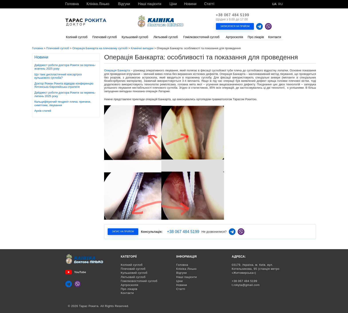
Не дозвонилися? (214, 231)
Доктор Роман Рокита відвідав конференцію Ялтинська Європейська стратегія (63, 85)
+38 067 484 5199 (232, 15)
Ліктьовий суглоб (133, 277)
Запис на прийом (123, 231)
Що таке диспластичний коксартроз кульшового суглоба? (58, 76)
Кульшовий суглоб (134, 272)
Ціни (173, 4)
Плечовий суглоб (133, 268)
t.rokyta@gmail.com (246, 285)
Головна (72, 4)
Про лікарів (129, 289)
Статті (209, 4)
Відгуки (124, 4)
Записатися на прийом (234, 26)
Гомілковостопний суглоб (139, 281)
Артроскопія (129, 285)
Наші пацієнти (149, 4)
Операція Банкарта (117, 70)
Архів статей (42, 110)
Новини (190, 4)
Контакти (127, 293)
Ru (280, 4)
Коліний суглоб (132, 264)
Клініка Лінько (98, 4)
